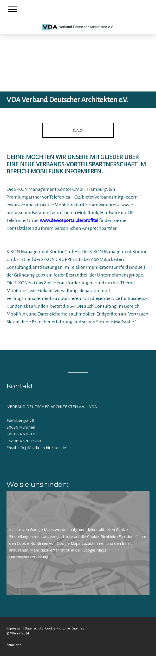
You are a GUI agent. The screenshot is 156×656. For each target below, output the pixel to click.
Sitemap (78, 628)
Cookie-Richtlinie (101, 536)
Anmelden (13, 645)
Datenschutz (34, 628)
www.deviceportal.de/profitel (69, 220)
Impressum (14, 628)
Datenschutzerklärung (28, 556)
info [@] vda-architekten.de (42, 447)
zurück (78, 130)
